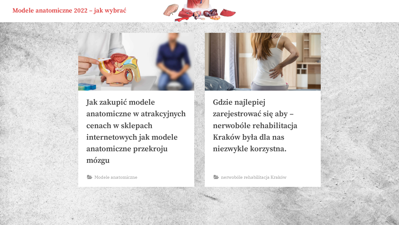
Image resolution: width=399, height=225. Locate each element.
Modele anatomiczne (115, 177)
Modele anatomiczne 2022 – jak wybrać (69, 11)
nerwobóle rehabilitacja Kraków (253, 177)
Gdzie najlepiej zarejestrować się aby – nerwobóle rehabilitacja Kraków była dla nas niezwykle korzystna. (255, 126)
